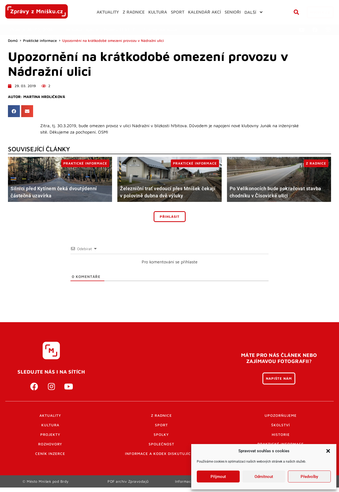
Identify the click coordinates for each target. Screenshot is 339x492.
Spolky (161, 434)
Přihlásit (170, 217)
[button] (328, 451)
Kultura (50, 425)
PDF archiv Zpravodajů (128, 483)
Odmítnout (264, 476)
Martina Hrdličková (44, 97)
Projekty (50, 434)
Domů (13, 40)
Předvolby (309, 476)
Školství (280, 425)
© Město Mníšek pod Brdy (45, 483)
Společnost (161, 444)
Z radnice (161, 415)
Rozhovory (50, 444)
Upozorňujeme (281, 415)
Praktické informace (40, 40)
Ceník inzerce (50, 453)
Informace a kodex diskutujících (161, 453)
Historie (281, 434)
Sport (161, 425)
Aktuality (50, 415)
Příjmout (218, 476)
